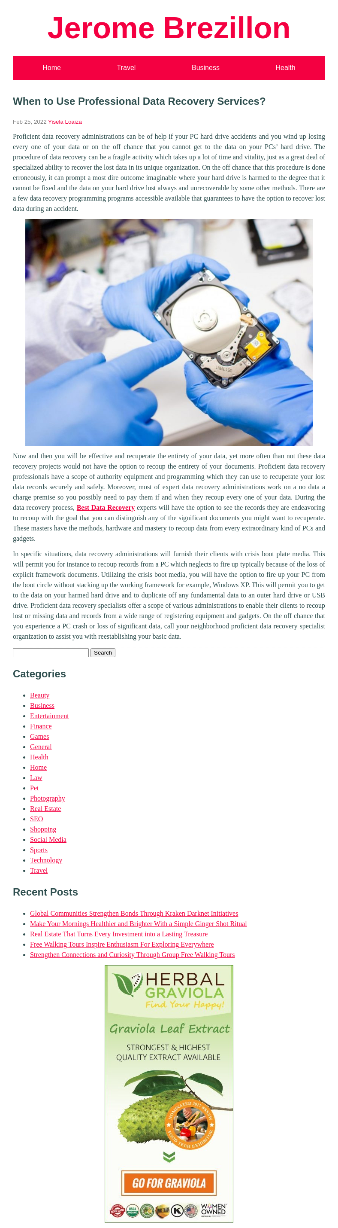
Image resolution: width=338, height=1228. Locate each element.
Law (36, 777)
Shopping (43, 829)
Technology (46, 860)
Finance (41, 726)
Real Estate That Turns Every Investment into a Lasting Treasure (119, 934)
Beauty (39, 695)
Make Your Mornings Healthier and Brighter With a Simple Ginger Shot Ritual (138, 923)
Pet (34, 788)
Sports (39, 849)
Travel (126, 67)
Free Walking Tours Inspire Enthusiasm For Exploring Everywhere (122, 944)
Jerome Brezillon (168, 28)
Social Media (48, 839)
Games (39, 736)
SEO (36, 819)
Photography (47, 798)
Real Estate (45, 808)
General (41, 746)
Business (206, 67)
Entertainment (49, 715)
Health (285, 67)
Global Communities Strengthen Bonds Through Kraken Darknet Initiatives (134, 913)
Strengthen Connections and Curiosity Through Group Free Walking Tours (132, 954)
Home (51, 67)
